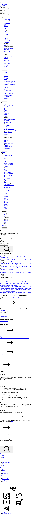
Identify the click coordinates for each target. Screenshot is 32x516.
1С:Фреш (5, 59)
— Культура (5, 77)
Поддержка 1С (6, 110)
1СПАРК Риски (6, 124)
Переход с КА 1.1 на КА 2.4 (8, 49)
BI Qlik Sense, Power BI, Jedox (8, 132)
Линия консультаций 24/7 (7, 120)
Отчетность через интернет (6, 477)
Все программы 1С (6, 57)
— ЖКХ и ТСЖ (6, 76)
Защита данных (6, 147)
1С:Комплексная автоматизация (8, 36)
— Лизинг (5, 79)
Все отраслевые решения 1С (8, 97)
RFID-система (6, 193)
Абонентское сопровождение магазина (9, 119)
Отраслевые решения (5, 456)
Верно (1, 12)
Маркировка (4, 469)
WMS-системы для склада (4, 321)
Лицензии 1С (5, 198)
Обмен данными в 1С (7, 112)
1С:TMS (5, 180)
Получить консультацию (3, 316)
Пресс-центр (5, 215)
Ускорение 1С (6, 116)
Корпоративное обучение (5, 474)
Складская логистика (5, 464)
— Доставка (5, 75)
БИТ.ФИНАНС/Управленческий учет (9, 185)
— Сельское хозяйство (7, 85)
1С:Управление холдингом (7, 172)
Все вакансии (13, 421)
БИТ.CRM (5, 24)
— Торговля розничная (7, 89)
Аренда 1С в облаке (6, 60)
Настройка (5, 108)
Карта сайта (3, 512)
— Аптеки (5, 72)
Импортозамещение (3, 6)
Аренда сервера (6, 140)
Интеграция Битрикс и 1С (7, 127)
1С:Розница (5, 21)
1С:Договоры (5, 44)
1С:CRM (5, 157)
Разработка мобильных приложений (9, 143)
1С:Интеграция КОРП (7, 51)
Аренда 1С (5, 208)
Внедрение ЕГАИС (6, 113)
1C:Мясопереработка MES (7, 174)
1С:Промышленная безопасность (8, 163)
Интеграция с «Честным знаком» (8, 135)
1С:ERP (5, 37)
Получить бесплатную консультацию (5, 293)
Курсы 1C (3, 480)
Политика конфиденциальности (6, 513)
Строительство (4, 465)
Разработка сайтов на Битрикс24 (8, 142)
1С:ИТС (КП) (6, 201)
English (5, 0)
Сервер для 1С (6, 111)
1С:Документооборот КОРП (8, 155)
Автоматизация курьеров (7, 178)
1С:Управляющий (6, 41)
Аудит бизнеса (6, 205)
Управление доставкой (7, 179)
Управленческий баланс (7, 187)
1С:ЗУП (5, 28)
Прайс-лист (3, 457)
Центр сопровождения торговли (8, 122)
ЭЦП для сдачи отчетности (7, 121)
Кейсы (5, 216)
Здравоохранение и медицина (6, 462)
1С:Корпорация (6, 171)
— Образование (6, 80)
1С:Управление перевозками (8, 33)
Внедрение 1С (6, 138)
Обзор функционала (5, 5)
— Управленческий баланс (7, 92)
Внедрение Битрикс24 (7, 148)
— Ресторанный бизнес (7, 83)
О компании (5, 214)
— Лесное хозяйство (7, 78)
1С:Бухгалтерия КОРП (7, 19)
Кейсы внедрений (2, 310)
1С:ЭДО (5, 156)
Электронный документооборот (8, 105)
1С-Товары (5, 66)
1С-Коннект (5, 67)
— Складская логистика (7, 86)
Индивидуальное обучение (6, 481)
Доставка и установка (5, 473)
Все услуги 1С (6, 103)
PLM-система (6, 165)
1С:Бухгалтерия (6, 18)
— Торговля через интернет (8, 90)
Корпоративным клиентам (5, 471)
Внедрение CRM (6, 114)
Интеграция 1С (6, 206)
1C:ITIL (5, 182)
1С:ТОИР (5, 160)
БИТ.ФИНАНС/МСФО (7, 40)
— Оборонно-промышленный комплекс (9, 81)
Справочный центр (4, 482)
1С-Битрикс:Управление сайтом (8, 56)
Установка (5, 107)
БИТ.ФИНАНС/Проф (7, 184)
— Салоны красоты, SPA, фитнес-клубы (9, 84)
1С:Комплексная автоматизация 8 (8, 173)
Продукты (1, 453)
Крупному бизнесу (4, 153)
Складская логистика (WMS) (8, 177)
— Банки (5, 73)
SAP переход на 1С (6, 34)
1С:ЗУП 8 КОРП (6, 29)
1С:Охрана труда (6, 162)
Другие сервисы (6, 126)
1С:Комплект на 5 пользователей (8, 48)
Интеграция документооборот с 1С (9, 129)
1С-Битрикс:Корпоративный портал (9, 55)
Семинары (5, 221)
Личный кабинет (2, 3)
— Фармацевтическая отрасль (8, 94)
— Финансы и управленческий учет (9, 95)
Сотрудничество (6, 218)
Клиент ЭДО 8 (6, 45)
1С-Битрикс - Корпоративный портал (9, 164)
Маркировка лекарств (7, 64)
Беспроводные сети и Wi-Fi (7, 139)
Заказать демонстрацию (5, 472)
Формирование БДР (6, 188)
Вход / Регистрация (4, 4)
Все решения (4, 461)
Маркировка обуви (6, 62)
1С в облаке (5, 104)
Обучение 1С (4, 152)
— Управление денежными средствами (9, 93)
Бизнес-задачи (6, 98)
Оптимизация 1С (6, 207)
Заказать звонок (4, 70)
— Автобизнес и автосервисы (8, 71)
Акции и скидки (6, 58)
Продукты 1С (4, 17)
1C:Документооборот (7, 154)
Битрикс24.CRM (6, 26)
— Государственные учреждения (8, 74)
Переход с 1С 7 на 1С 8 (7, 115)
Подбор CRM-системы (7, 23)
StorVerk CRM (6, 25)
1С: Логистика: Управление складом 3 (9, 32)
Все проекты (2, 0)
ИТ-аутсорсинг (6, 145)
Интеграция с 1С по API (7, 128)
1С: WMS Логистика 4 (7, 31)
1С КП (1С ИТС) (6, 65)
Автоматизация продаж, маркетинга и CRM (10, 130)
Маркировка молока (6, 196)
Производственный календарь (6, 483)
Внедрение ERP (6, 204)
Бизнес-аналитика (6, 190)
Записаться (4, 298)
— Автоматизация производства (8, 82)
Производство (4, 463)
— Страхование (6, 87)
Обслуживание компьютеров (8, 146)
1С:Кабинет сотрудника (7, 125)
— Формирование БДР (7, 96)
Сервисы (1, 475)
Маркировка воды (6, 136)
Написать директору (9, 0)
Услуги (3, 69)
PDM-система (6, 166)
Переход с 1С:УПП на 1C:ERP (8, 50)
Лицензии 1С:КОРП (6, 53)
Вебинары (5, 222)
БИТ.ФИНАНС (6, 39)
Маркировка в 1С (6, 134)
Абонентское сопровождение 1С (8, 118)
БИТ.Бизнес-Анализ (6, 42)
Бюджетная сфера (4, 458)
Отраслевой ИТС (6, 202)
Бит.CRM (5, 158)
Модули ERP (5, 170)
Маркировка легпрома (7, 63)
